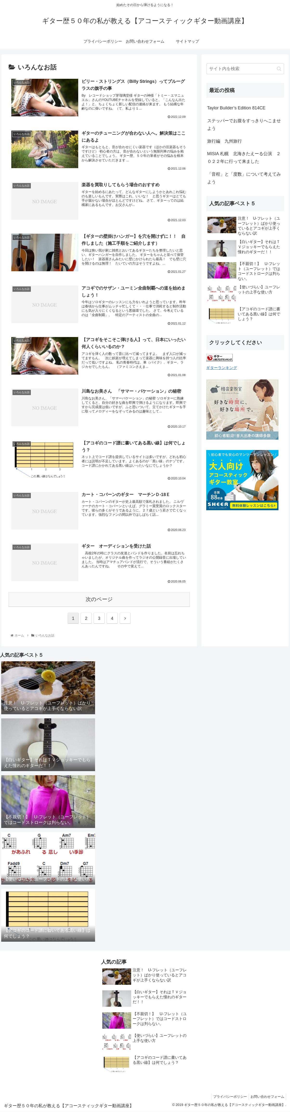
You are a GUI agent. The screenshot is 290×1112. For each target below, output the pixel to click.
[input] (245, 68)
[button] (279, 69)
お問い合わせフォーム (267, 1097)
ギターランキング (221, 367)
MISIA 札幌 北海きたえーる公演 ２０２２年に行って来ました (244, 157)
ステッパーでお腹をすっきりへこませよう (244, 124)
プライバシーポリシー (228, 1097)
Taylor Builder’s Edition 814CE (236, 108)
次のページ (99, 599)
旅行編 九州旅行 (224, 141)
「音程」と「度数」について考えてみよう (244, 178)
